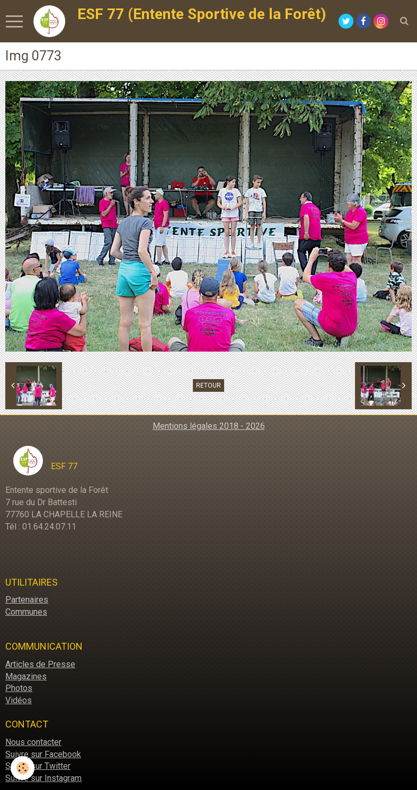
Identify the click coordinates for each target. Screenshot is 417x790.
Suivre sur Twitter (37, 766)
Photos (18, 688)
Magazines (26, 676)
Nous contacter (33, 742)
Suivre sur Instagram (43, 778)
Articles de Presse (40, 664)
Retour (208, 385)
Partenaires (26, 600)
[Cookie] (22, 768)
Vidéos (18, 700)
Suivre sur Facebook (43, 754)
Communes (26, 612)
